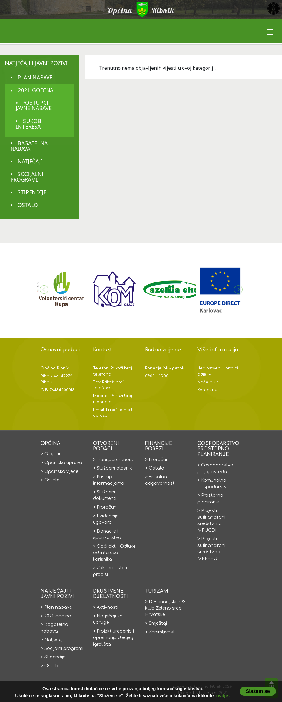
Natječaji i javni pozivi (36, 63)
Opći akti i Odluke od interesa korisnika (114, 553)
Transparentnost (115, 459)
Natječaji (30, 161)
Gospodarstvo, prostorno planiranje (219, 449)
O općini (53, 453)
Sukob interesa (28, 123)
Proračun (107, 507)
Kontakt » (207, 390)
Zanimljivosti (162, 632)
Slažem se (258, 691)
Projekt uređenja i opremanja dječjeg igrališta (113, 638)
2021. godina (35, 90)
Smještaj (158, 623)
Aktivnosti (107, 607)
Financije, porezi (159, 446)
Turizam (156, 591)
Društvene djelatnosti (110, 593)
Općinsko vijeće (61, 471)
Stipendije (32, 192)
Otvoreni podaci (106, 446)
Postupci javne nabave (34, 105)
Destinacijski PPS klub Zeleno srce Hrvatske (165, 608)
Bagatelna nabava (29, 145)
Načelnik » (207, 382)
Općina (50, 443)
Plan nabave (35, 77)
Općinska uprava (63, 462)
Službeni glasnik (114, 468)
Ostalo (28, 205)
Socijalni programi (27, 176)
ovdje (222, 695)
